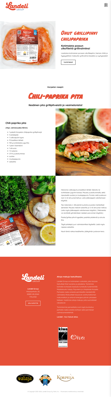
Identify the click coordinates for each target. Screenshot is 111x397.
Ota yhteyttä (33, 303)
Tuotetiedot (68, 62)
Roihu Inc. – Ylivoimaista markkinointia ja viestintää (68, 391)
